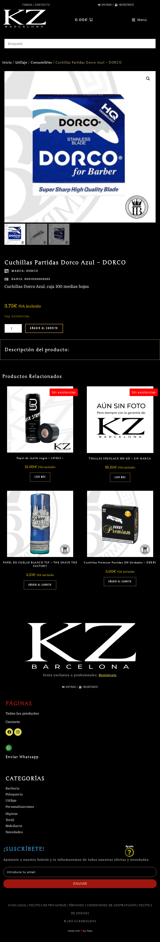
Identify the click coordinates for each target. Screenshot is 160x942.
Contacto (42, 4)
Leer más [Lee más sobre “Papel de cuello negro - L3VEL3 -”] (40, 478)
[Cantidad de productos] (13, 329)
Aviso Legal (17, 906)
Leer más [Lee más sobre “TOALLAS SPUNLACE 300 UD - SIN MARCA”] (120, 478)
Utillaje (21, 62)
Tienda (27, 4)
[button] (139, 20)
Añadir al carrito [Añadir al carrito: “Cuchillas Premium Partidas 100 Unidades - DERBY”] (120, 582)
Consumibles (41, 62)
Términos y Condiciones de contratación (103, 906)
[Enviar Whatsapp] (9, 749)
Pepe (89, 931)
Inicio (7, 62)
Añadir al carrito (44, 329)
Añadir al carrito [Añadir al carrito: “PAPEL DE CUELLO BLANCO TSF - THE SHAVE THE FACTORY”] (40, 586)
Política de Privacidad (47, 906)
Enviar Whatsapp (22, 758)
